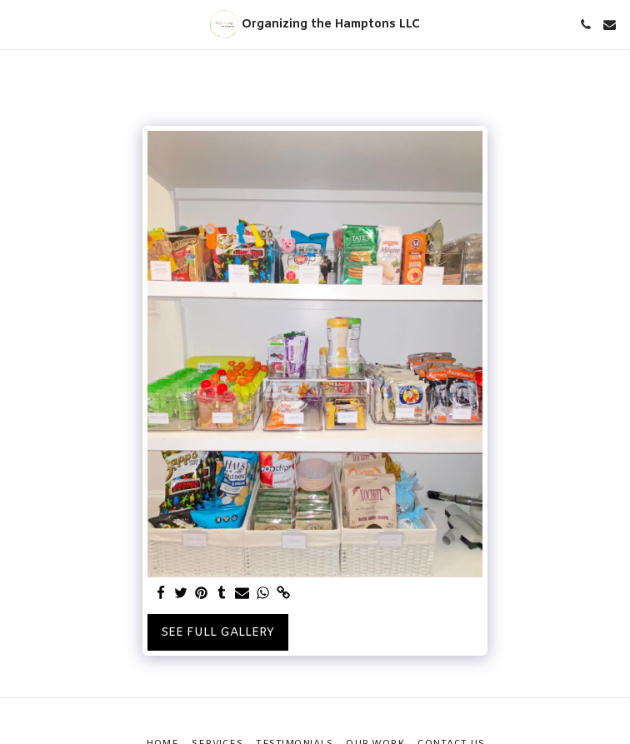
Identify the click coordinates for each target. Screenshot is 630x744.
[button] (18, 24)
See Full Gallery (217, 633)
